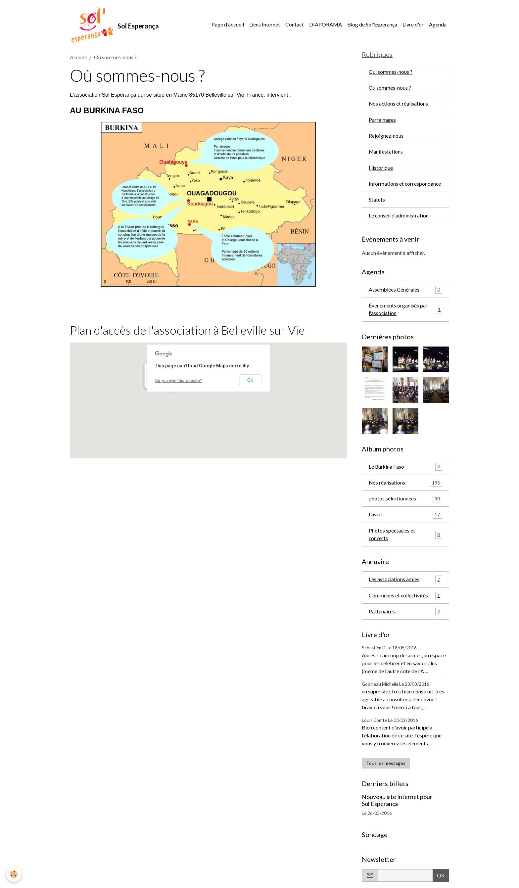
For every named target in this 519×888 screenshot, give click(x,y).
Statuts (377, 203)
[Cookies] (14, 874)
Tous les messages (385, 769)
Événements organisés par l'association (405, 313)
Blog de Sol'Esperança (372, 25)
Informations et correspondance (405, 187)
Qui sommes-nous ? (391, 73)
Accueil (78, 58)
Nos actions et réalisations (399, 106)
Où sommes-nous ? (390, 89)
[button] (170, 399)
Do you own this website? (178, 381)
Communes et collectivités (405, 601)
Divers (405, 520)
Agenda (438, 25)
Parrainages (382, 122)
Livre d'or (413, 25)
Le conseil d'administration (399, 219)
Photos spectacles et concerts (405, 540)
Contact (294, 25)
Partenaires (405, 618)
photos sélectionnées (405, 503)
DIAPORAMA (325, 25)
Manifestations (386, 154)
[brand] (115, 25)
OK (250, 381)
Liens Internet (264, 25)
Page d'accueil (228, 25)
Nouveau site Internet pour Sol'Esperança (397, 807)
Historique (381, 170)
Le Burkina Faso (405, 471)
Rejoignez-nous (386, 138)
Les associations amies (405, 585)
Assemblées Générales (405, 293)
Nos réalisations (405, 487)
